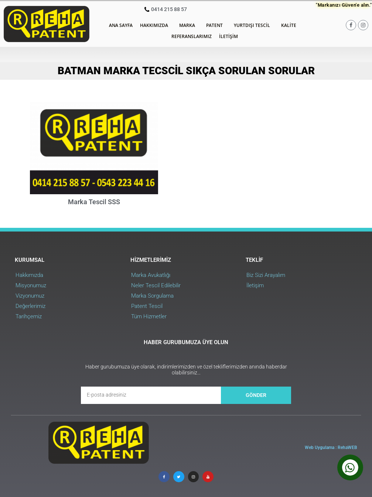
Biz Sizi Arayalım (265, 275)
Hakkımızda (156, 25)
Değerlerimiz (30, 306)
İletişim (228, 36)
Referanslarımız (191, 36)
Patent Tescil (147, 306)
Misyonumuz (31, 285)
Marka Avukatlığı (150, 275)
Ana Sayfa (121, 25)
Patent (216, 25)
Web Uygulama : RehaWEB (331, 447)
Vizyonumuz (30, 295)
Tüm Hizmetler (149, 316)
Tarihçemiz (29, 316)
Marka (189, 25)
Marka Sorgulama (152, 295)
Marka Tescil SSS (94, 202)
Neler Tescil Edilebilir (156, 285)
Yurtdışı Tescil (254, 25)
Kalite (290, 25)
